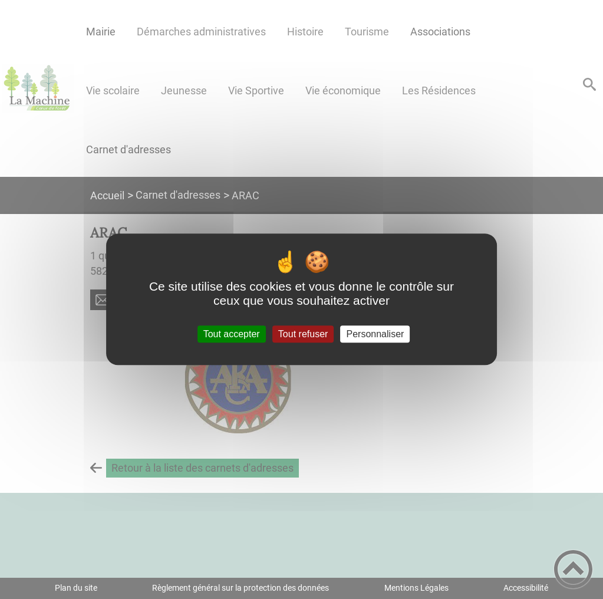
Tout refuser (303, 334)
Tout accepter (231, 334)
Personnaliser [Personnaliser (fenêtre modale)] (375, 334)
